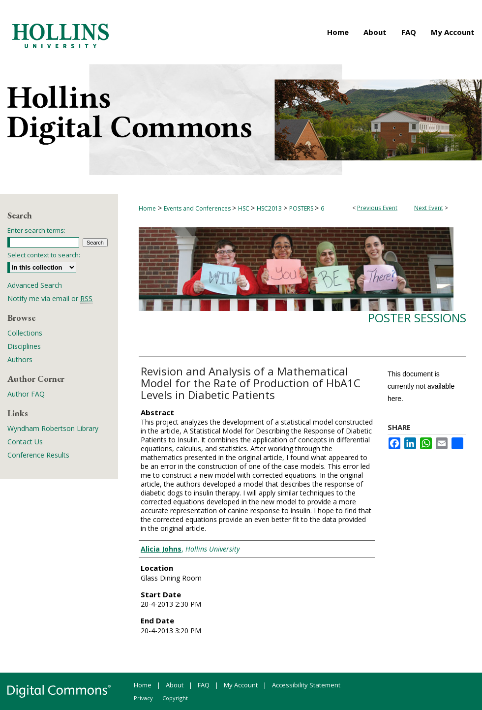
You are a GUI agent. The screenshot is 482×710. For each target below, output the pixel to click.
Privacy (143, 698)
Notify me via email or (49, 298)
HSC (244, 208)
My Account (241, 684)
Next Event (428, 208)
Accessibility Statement (306, 684)
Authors (19, 359)
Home (147, 208)
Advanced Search (34, 285)
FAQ (204, 684)
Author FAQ (26, 394)
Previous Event (377, 208)
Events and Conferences (198, 208)
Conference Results (38, 455)
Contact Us (25, 441)
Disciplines (24, 346)
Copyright (175, 698)
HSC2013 (270, 208)
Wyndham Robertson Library (52, 428)
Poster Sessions (417, 317)
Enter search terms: (36, 230)
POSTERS (302, 208)
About (174, 684)
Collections (24, 333)
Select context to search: (43, 254)
